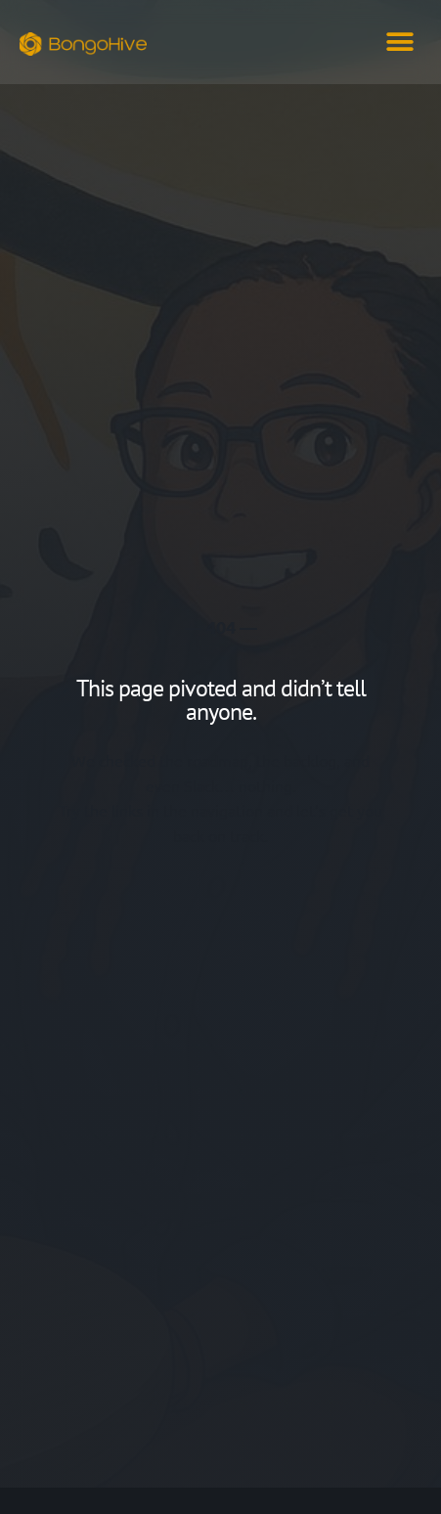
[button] (399, 42)
